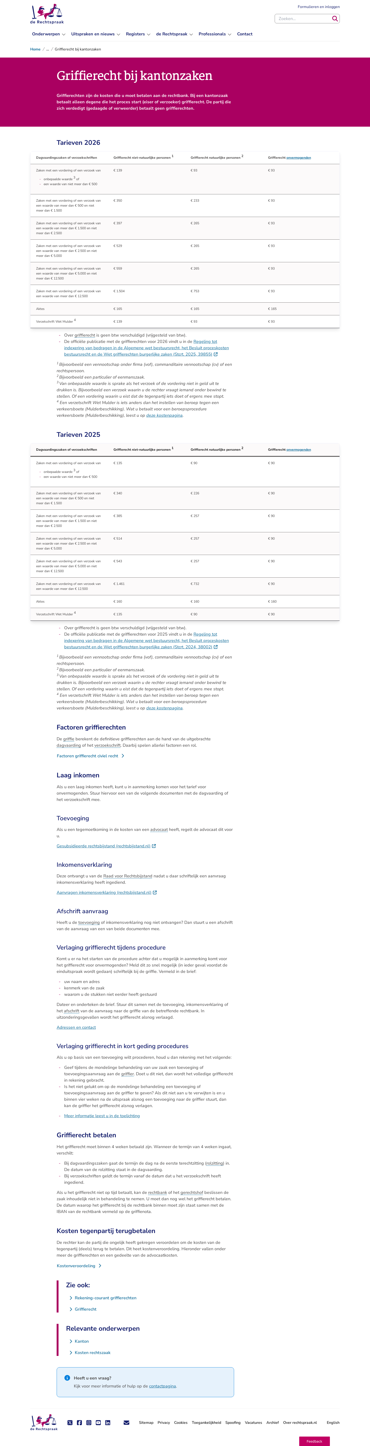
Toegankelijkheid (206, 1422)
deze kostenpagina (164, 415)
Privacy (164, 1422)
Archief (272, 1422)
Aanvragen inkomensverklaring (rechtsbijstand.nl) (107, 892)
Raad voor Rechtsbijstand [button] (127, 876)
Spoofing (233, 1422)
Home (35, 49)
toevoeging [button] (89, 922)
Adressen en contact (76, 1027)
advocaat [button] (159, 829)
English (333, 1422)
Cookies (181, 1422)
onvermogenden (298, 157)
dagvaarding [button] (69, 745)
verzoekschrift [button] (107, 745)
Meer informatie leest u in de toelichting (102, 1116)
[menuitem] (48, 34)
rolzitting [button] (214, 1163)
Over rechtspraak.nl (300, 1422)
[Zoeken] (335, 18)
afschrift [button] (71, 1011)
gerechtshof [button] (192, 1192)
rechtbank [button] (157, 1192)
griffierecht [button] (85, 335)
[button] (314, 1441)
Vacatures (253, 1422)
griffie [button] (68, 739)
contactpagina (162, 1386)
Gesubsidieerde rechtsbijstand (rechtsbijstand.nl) (106, 846)
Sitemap (146, 1422)
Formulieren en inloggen (319, 6)
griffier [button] (127, 1074)
